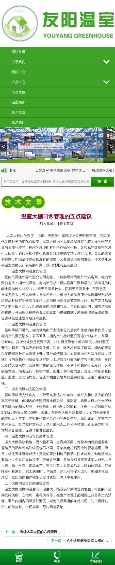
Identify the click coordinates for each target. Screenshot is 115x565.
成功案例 (18, 92)
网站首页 (18, 52)
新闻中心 (18, 72)
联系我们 (18, 122)
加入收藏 (46, 223)
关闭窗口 (66, 223)
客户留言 (18, 112)
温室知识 (18, 102)
